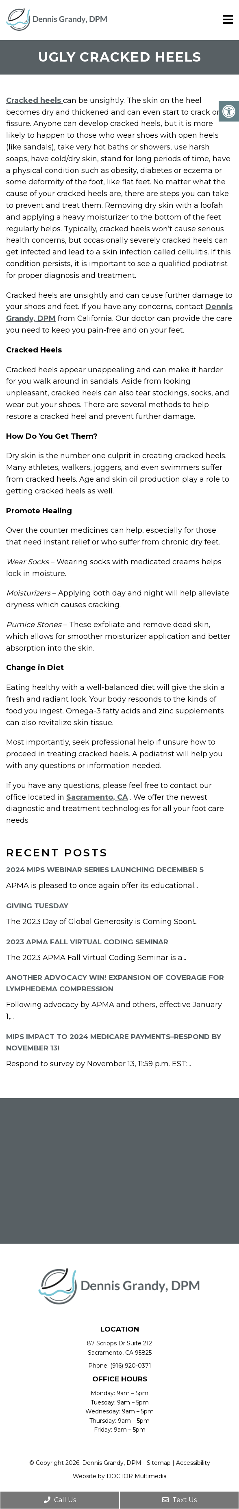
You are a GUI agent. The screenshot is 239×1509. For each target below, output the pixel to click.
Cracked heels (34, 100)
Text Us (179, 1500)
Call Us (60, 1500)
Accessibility (193, 1462)
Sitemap (159, 1462)
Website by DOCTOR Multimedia (120, 1476)
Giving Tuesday (37, 906)
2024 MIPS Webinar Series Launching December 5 (105, 870)
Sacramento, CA (97, 797)
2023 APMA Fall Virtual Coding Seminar (87, 942)
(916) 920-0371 (130, 1365)
